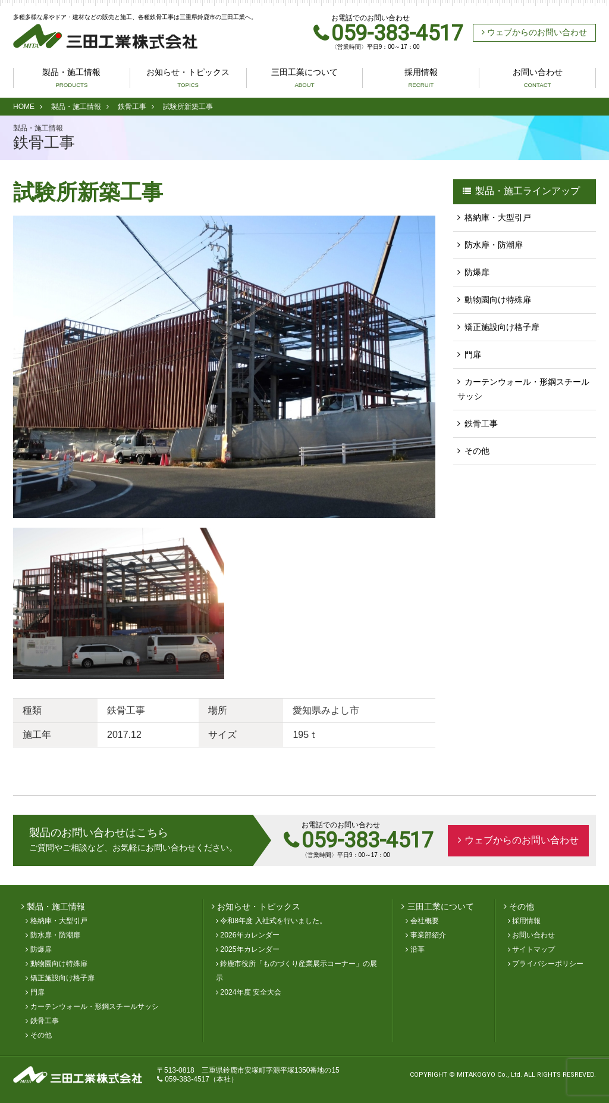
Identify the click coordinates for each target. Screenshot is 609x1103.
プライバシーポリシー (547, 963)
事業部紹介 (428, 935)
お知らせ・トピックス (188, 78)
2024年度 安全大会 (250, 992)
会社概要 (424, 921)
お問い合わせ (538, 78)
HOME (23, 106)
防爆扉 (476, 272)
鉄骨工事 (132, 106)
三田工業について (304, 78)
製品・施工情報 (71, 78)
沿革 (417, 949)
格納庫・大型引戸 (497, 217)
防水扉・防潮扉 (493, 245)
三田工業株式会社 (105, 36)
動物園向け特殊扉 (497, 299)
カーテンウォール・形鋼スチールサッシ (523, 389)
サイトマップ (533, 949)
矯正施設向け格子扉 (501, 327)
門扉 (472, 354)
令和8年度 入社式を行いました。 (273, 921)
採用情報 (421, 78)
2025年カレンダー (249, 949)
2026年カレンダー (249, 935)
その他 (476, 451)
